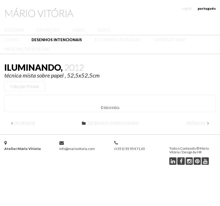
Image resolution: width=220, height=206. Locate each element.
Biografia (14, 30)
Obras (78, 30)
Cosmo (11, 39)
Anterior (23, 123)
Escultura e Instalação (118, 39)
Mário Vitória (38, 13)
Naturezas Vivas (169, 39)
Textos (104, 30)
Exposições (48, 30)
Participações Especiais (27, 49)
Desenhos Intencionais (57, 39)
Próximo (197, 123)
